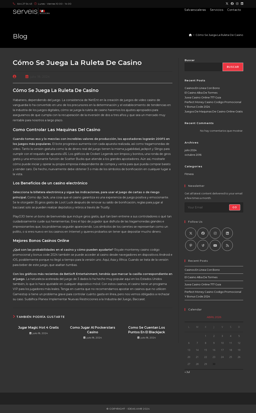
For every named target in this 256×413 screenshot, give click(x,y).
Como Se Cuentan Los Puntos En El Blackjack (146, 330)
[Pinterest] (190, 245)
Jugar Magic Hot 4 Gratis (38, 327)
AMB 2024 (143, 408)
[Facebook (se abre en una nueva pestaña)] (232, 4)
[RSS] (227, 245)
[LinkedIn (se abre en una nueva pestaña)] (241, 4)
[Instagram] (215, 233)
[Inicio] (190, 34)
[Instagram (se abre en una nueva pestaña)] (237, 4)
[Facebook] (202, 233)
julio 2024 (191, 150)
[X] (190, 233)
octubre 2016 (193, 154)
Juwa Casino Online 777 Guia (203, 97)
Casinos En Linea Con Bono (202, 88)
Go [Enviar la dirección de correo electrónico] (234, 207)
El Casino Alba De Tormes (201, 92)
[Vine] (202, 245)
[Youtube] (215, 245)
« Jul (187, 372)
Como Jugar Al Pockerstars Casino (92, 330)
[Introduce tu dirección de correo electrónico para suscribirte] (214, 207)
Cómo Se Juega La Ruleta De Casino (219, 34)
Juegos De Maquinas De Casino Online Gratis (214, 111)
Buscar (190, 60)
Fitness (189, 174)
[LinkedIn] (227, 233)
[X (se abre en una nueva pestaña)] (227, 4)
